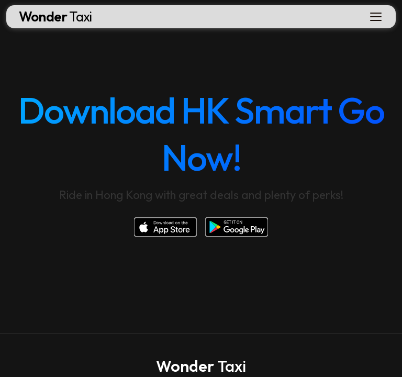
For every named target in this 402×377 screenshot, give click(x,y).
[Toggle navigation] (375, 16)
